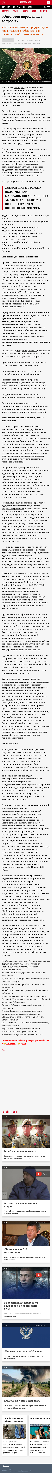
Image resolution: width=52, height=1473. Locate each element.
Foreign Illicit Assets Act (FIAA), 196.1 (29, 617)
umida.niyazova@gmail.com (25, 966)
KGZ (8, 7)
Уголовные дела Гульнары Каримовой (27, 43)
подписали (7, 265)
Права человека (7, 43)
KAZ (3, 7)
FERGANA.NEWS (26, 2)
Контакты (6, 1466)
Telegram (10, 1043)
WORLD (30, 7)
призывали (19, 432)
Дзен (23, 1043)
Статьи (15, 11)
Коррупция (29, 40)
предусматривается (27, 350)
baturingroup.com (23, 1471)
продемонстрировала (13, 508)
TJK (14, 7)
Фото (34, 11)
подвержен (7, 699)
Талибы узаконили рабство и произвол (13, 1419)
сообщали (19, 87)
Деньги (37, 40)
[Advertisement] (26, 1080)
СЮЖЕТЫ (43, 11)
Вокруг (18, 40)
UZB (24, 7)
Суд (23, 40)
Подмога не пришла (40, 1418)
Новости (5, 11)
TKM (18, 7)
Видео (25, 11)
